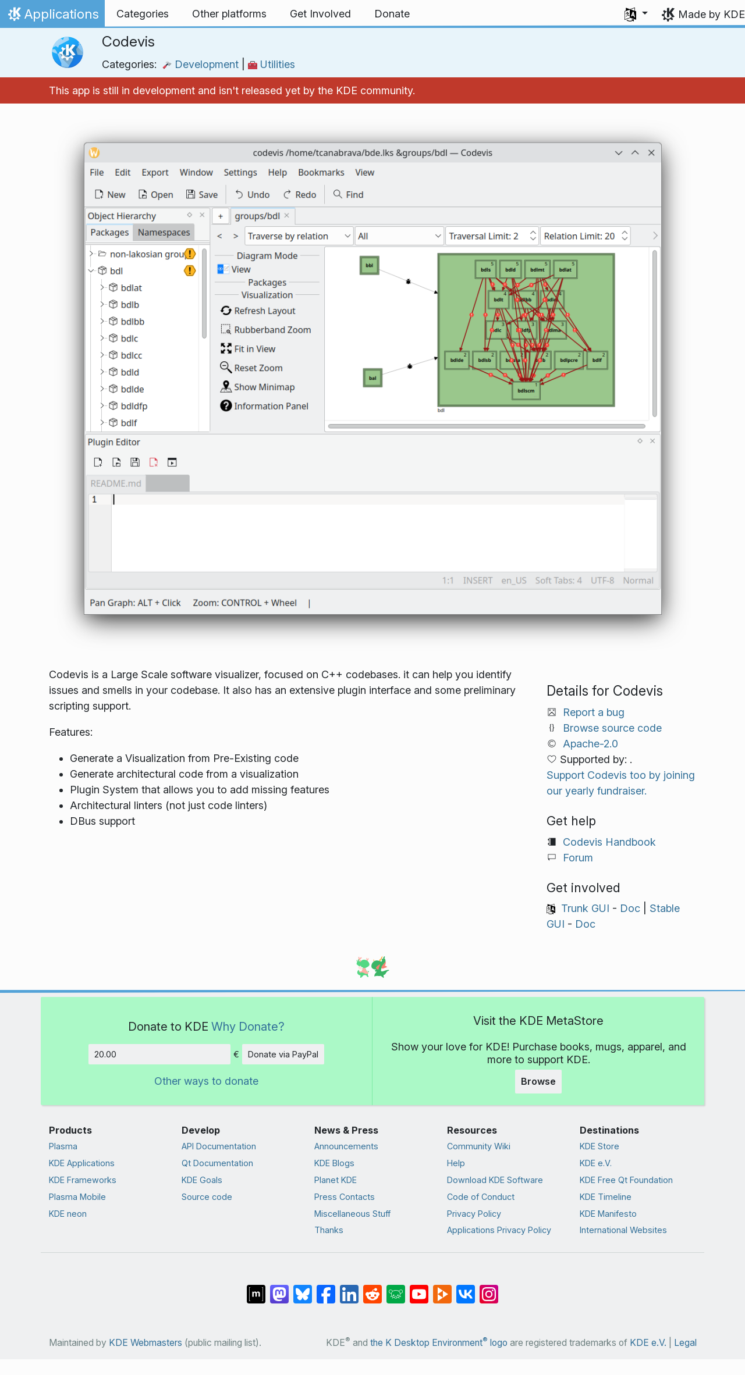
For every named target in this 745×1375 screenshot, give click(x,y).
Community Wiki (478, 1146)
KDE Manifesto (608, 1214)
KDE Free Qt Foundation (626, 1180)
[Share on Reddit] (372, 1288)
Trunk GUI (585, 908)
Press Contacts (344, 1197)
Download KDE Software (495, 1180)
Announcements (346, 1146)
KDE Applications (82, 1163)
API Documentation (219, 1146)
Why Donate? (248, 1026)
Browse (538, 1081)
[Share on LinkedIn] (349, 1288)
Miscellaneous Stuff (352, 1214)
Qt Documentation (217, 1163)
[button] (636, 14)
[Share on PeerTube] (442, 1288)
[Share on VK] (465, 1288)
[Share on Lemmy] (395, 1288)
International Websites (623, 1230)
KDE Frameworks (82, 1180)
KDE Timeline (606, 1197)
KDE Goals (202, 1180)
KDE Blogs (334, 1163)
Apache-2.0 (590, 744)
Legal (685, 1342)
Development (202, 64)
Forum (578, 858)
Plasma (63, 1146)
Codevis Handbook (609, 842)
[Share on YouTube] (419, 1288)
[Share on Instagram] (489, 1288)
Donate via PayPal (283, 1054)
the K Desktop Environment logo (439, 1342)
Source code (207, 1197)
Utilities (271, 64)
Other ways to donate (206, 1081)
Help (456, 1163)
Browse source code (612, 728)
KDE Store (599, 1146)
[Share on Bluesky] (302, 1288)
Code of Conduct (481, 1197)
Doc (630, 908)
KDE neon (68, 1214)
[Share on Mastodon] (279, 1288)
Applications (52, 17)
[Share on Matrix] (256, 1288)
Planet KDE (335, 1180)
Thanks (328, 1230)
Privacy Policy (474, 1214)
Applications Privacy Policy (499, 1230)
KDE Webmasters (145, 1342)
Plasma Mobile (77, 1197)
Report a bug (594, 712)
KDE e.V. (596, 1163)
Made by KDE (711, 14)
